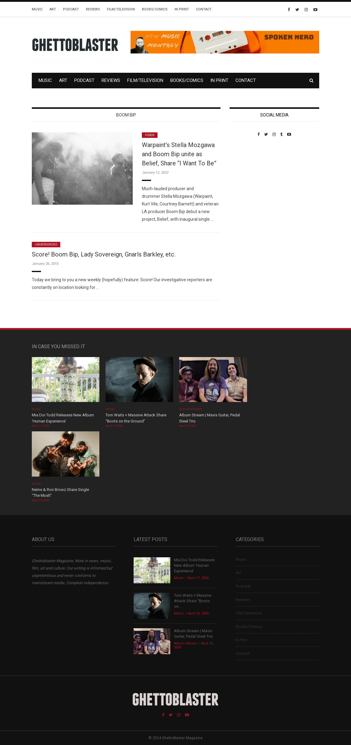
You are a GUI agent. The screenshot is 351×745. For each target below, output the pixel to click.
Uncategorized (46, 244)
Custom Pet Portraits (247, 178)
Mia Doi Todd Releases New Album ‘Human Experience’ (194, 565)
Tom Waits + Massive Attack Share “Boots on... (192, 601)
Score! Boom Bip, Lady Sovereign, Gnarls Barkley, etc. (104, 254)
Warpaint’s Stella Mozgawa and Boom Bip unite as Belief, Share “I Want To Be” (179, 154)
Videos (149, 135)
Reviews (93, 9)
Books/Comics (155, 9)
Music (37, 9)
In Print (182, 9)
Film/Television (121, 9)
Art (53, 9)
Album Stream (190, 409)
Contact (204, 9)
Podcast (71, 9)
